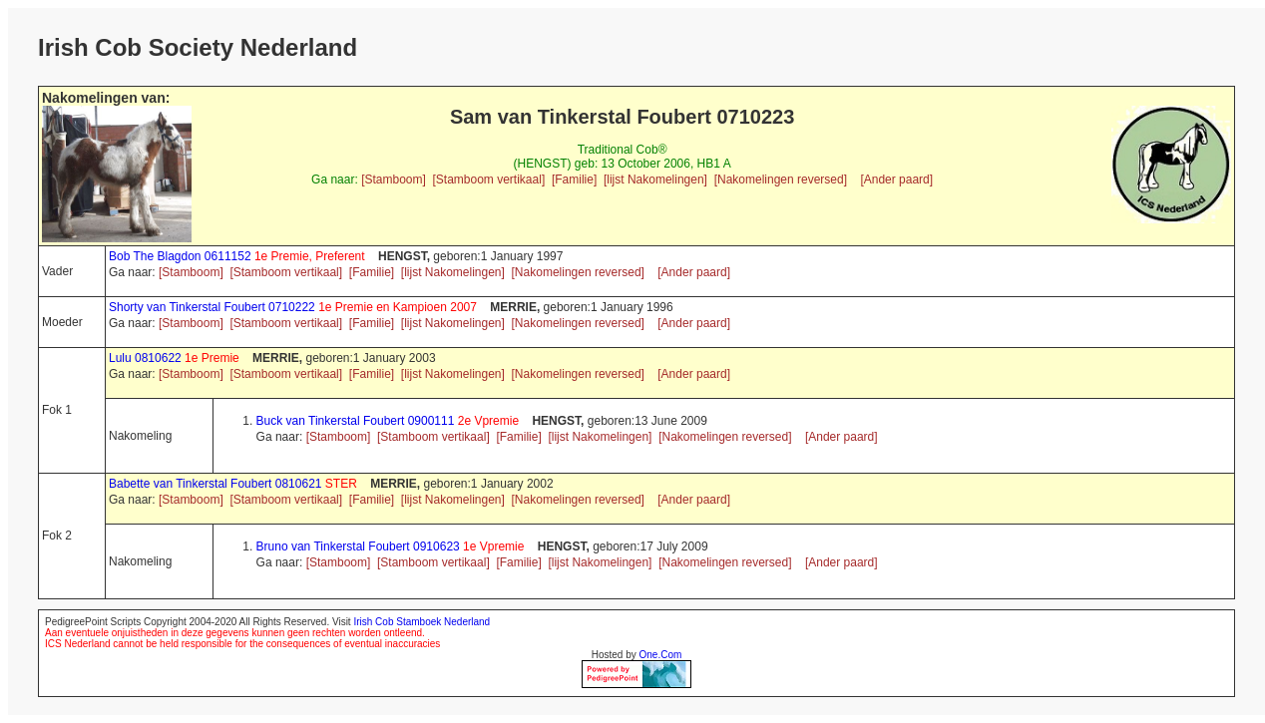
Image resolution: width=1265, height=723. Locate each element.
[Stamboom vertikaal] (489, 179)
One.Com (660, 654)
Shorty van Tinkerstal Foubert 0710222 (294, 307)
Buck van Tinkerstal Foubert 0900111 (389, 421)
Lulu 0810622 (175, 358)
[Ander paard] (896, 179)
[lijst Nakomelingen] (655, 179)
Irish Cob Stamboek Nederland (421, 621)
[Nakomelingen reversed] (780, 179)
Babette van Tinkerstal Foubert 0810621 (234, 484)
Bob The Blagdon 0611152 (238, 256)
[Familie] (574, 179)
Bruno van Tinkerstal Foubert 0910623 (392, 546)
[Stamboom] (393, 179)
